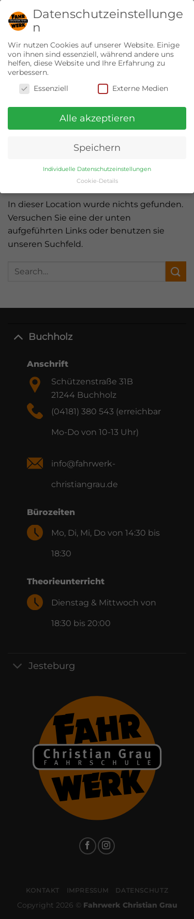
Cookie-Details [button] (97, 177)
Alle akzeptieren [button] (97, 114)
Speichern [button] (97, 143)
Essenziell (43, 85)
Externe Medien (133, 85)
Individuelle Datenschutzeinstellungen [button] (97, 165)
